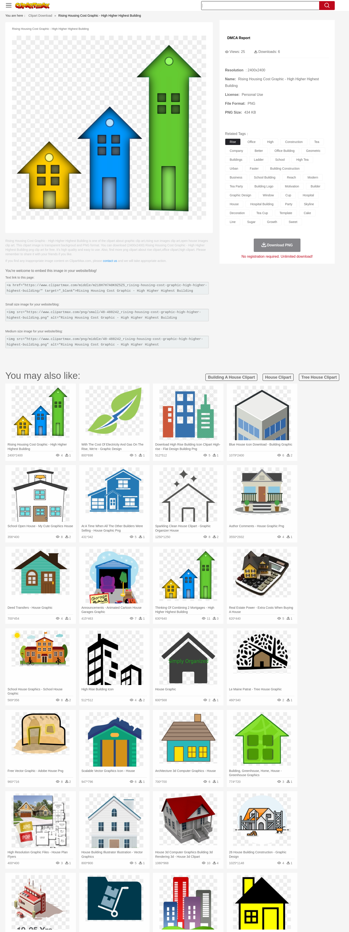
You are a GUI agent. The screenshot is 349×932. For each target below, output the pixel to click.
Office (224, 904)
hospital (308, 195)
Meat (127, 911)
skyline (309, 204)
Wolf (281, 891)
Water (217, 884)
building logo (263, 186)
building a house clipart (231, 377)
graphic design (240, 195)
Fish (165, 891)
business (236, 177)
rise (233, 142)
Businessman (116, 898)
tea (316, 142)
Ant (60, 891)
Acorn (60, 884)
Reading (113, 904)
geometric (313, 151)
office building (284, 151)
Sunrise (192, 884)
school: (49, 904)
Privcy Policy (250, 923)
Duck (134, 891)
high (270, 142)
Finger (234, 898)
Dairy (72, 911)
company (236, 151)
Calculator (251, 904)
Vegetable (166, 911)
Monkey (219, 891)
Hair (179, 898)
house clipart (278, 377)
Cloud (236, 884)
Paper (214, 904)
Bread (222, 911)
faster (254, 168)
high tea (302, 159)
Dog (125, 891)
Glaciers (146, 884)
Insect (200, 891)
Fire (125, 884)
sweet (293, 222)
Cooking (234, 911)
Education (137, 904)
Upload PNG (297, 923)
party (288, 204)
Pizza (202, 911)
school (280, 159)
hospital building (261, 204)
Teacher (75, 904)
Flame (134, 884)
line (232, 222)
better (259, 151)
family (89, 898)
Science (203, 904)
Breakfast (60, 911)
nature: (48, 884)
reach (291, 177)
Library (191, 904)
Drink (94, 911)
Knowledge (177, 904)
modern (313, 177)
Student (62, 904)
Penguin (250, 891)
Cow (117, 891)
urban (234, 168)
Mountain (205, 884)
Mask (60, 898)
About (223, 923)
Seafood (153, 911)
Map (165, 904)
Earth (117, 884)
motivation (292, 186)
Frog (174, 891)
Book (86, 904)
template (286, 213)
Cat (96, 891)
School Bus (153, 904)
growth (272, 222)
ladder (259, 159)
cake (307, 213)
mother (100, 898)
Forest (256, 884)
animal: (49, 891)
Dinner (191, 911)
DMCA (280, 923)
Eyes (148, 898)
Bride (79, 898)
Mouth (214, 898)
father (204, 898)
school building (265, 177)
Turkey (271, 891)
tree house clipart (319, 377)
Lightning (169, 884)
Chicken (106, 891)
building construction (285, 168)
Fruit (118, 911)
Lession (264, 904)
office (252, 142)
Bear (67, 891)
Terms (234, 923)
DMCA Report (238, 38)
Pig (240, 891)
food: (47, 911)
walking (159, 898)
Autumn (71, 884)
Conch (106, 884)
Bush (227, 884)
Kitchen (180, 911)
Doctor (131, 898)
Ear (140, 898)
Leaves (83, 884)
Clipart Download (40, 15)
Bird (75, 891)
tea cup (262, 213)
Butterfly (86, 891)
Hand (244, 898)
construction (294, 142)
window (268, 195)
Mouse (231, 891)
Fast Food (106, 911)
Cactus (95, 884)
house (234, 204)
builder (316, 186)
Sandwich (138, 911)
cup (288, 195)
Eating (212, 911)
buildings (236, 159)
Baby (70, 898)
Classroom (98, 904)
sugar (251, 222)
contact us (110, 261)
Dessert (83, 911)
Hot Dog (247, 911)
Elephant (155, 891)
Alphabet (236, 904)
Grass (157, 884)
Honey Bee (186, 891)
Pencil (124, 904)
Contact (267, 923)
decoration (237, 213)
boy (194, 898)
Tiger (261, 891)
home (170, 898)
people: (49, 898)
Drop (246, 884)
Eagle (143, 891)
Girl (187, 898)
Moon (181, 884)
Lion (209, 891)
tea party (236, 186)
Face (224, 898)
